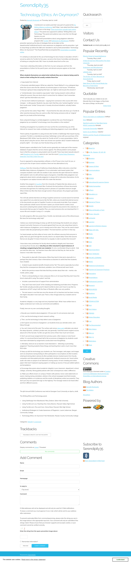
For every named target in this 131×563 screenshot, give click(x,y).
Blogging (92, 158)
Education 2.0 (93, 194)
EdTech (91, 190)
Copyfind (39, 184)
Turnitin (45, 41)
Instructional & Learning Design (99, 182)
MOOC (91, 262)
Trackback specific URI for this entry (35, 434)
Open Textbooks (94, 254)
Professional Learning (96, 281)
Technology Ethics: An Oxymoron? (49, 14)
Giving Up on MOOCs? (90, 132)
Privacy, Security (94, 214)
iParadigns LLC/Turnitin (31, 154)
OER (90, 246)
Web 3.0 (91, 337)
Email (22, 471)
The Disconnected (94, 325)
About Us (91, 148)
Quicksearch (92, 14)
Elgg (84, 120)
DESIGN (91, 178)
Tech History (92, 309)
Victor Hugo (107, 106)
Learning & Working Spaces (98, 226)
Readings (92, 293)
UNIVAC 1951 (87, 72)
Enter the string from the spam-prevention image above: (39, 531)
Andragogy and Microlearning (93, 67)
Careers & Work (94, 166)
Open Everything (94, 250)
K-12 (90, 321)
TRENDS (91, 313)
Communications (94, 170)
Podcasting (92, 273)
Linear (36, 447)
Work (90, 345)
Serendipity (32, 555)
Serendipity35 (34, 5)
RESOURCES (93, 289)
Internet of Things (94, 202)
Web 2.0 (91, 333)
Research (92, 285)
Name (22, 463)
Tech (90, 305)
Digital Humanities (94, 186)
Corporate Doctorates (90, 128)
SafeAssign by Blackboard (60, 41)
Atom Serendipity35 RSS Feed (94, 461)
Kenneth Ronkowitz (33, 20)
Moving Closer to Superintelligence (94, 56)
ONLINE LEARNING (95, 258)
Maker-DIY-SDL (94, 230)
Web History (92, 329)
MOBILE (91, 238)
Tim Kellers (89, 390)
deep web (60, 328)
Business (91, 162)
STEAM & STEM (94, 301)
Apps (90, 242)
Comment (23, 494)
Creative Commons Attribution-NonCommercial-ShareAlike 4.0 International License (96, 374)
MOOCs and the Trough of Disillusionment (96, 135)
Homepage (24, 478)
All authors (86, 395)
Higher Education (94, 317)
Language (92, 218)
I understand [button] (120, 559)
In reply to (23, 486)
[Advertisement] (107, 425)
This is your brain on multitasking (93, 117)
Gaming (91, 198)
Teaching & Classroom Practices (98, 269)
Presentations (93, 277)
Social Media (93, 297)
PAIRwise (23, 168)
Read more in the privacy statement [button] (33, 559)
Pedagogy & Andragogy (96, 266)
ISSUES (30, 422)
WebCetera (92, 341)
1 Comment (37, 422)
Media (91, 234)
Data (90, 174)
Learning (91, 222)
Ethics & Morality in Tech (96, 210)
